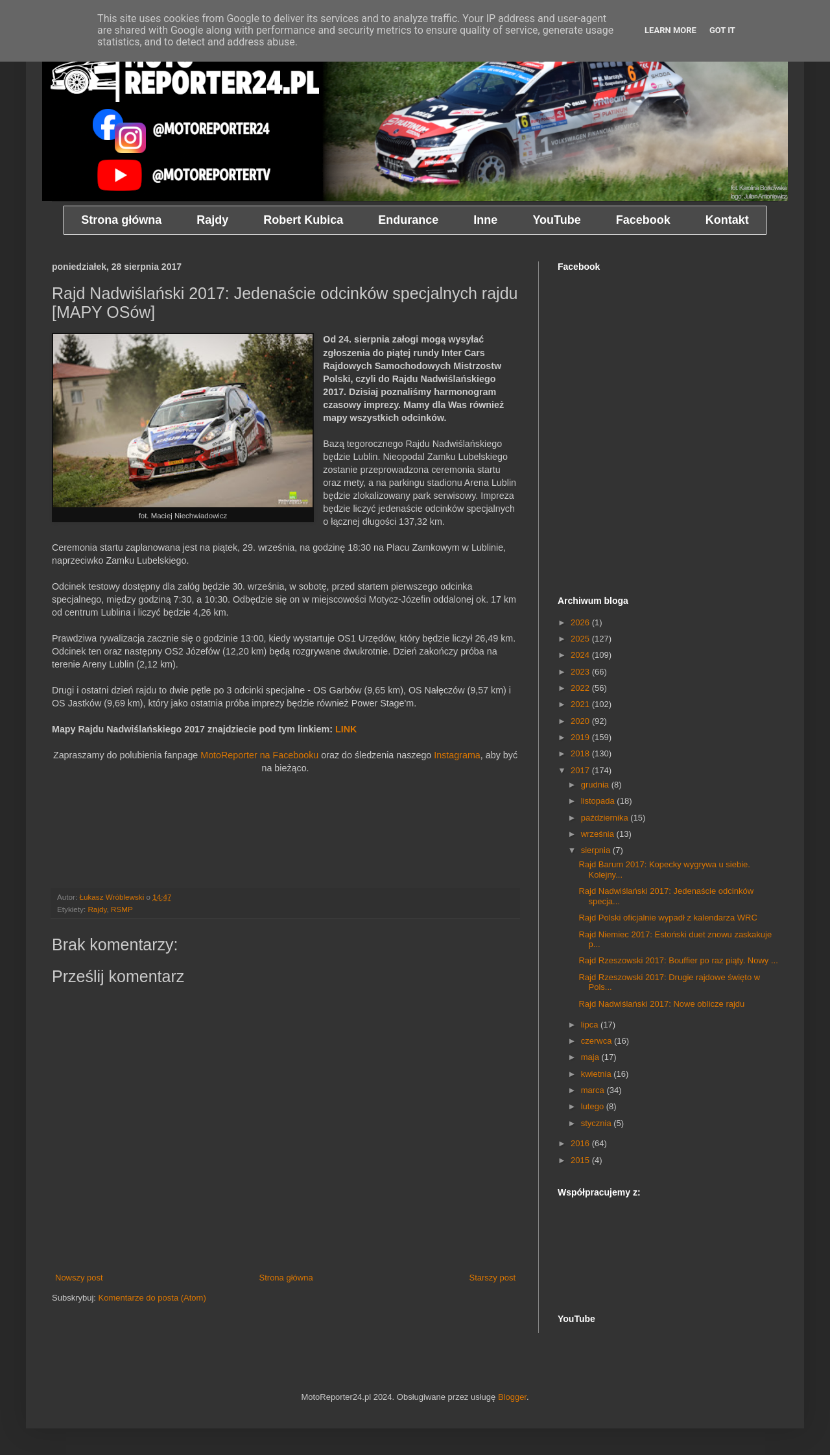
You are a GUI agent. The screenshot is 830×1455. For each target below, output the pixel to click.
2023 (581, 672)
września (599, 834)
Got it (722, 30)
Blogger (512, 1397)
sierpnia (597, 850)
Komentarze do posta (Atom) (152, 1298)
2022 (581, 688)
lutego (593, 1106)
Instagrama (457, 755)
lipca (590, 1024)
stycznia (597, 1123)
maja (591, 1057)
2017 (581, 770)
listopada (599, 801)
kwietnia (597, 1074)
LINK (346, 729)
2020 (581, 721)
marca (594, 1090)
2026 (581, 622)
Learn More (670, 30)
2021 (581, 704)
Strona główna (286, 1277)
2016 (581, 1143)
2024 (581, 655)
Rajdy (97, 909)
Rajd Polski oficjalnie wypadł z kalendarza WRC (667, 917)
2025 (581, 638)
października (606, 818)
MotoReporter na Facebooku (259, 755)
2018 (581, 753)
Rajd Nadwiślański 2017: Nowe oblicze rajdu (661, 1004)
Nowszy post (79, 1277)
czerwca (597, 1041)
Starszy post (492, 1277)
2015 (581, 1160)
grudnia (596, 784)
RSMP (122, 909)
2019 (581, 737)
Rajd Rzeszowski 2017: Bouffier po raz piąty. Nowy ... (677, 960)
